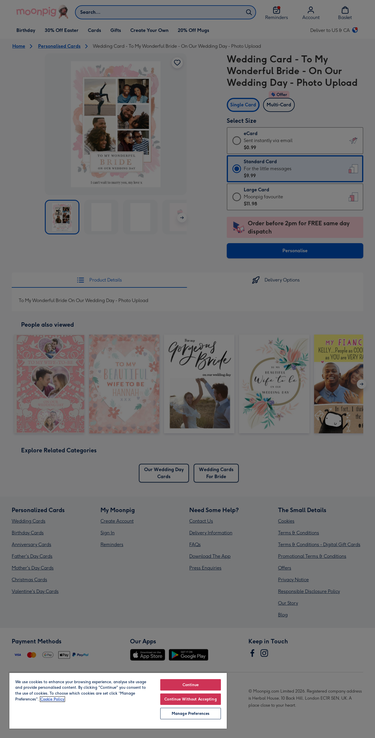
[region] (118, 700)
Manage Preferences (190, 713)
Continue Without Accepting (190, 699)
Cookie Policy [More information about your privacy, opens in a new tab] (52, 699)
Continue (191, 685)
